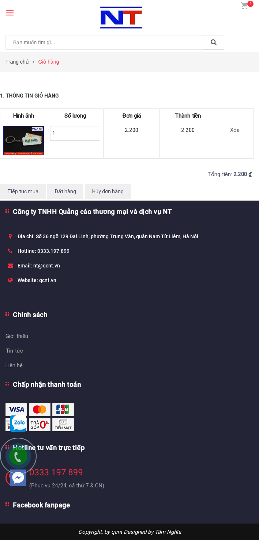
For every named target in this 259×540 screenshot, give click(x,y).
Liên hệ (14, 365)
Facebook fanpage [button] (41, 505)
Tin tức (14, 350)
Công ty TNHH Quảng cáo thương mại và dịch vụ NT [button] (92, 212)
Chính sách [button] (30, 315)
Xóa (235, 129)
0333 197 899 (56, 472)
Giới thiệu (16, 335)
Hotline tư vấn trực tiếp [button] (49, 448)
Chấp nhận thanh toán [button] (47, 384)
